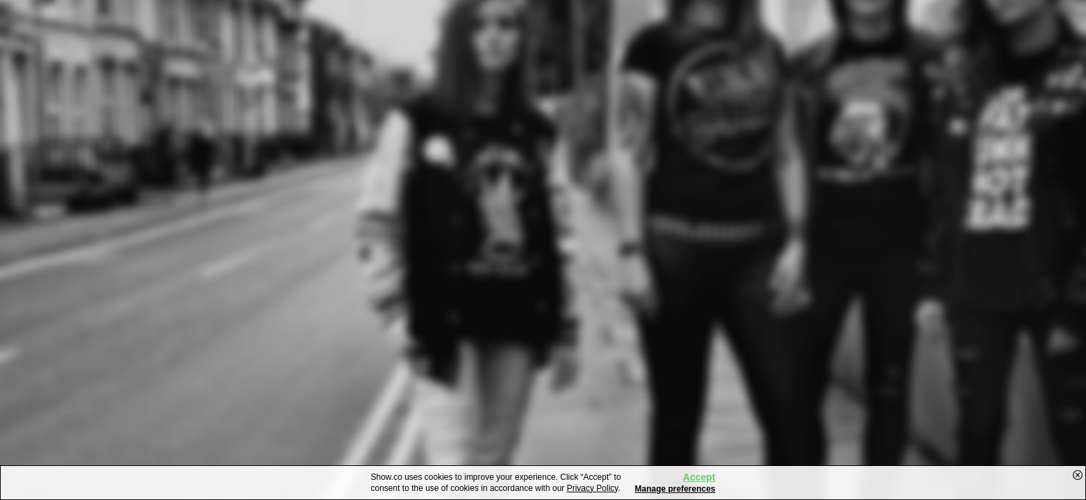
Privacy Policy (592, 488)
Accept (699, 477)
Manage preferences (674, 489)
